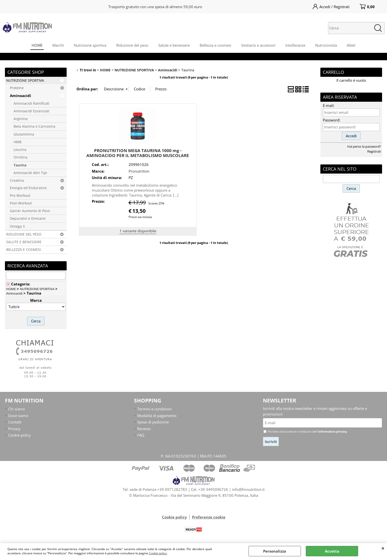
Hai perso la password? (364, 146)
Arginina (21, 119)
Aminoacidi (20, 95)
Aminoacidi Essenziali (31, 111)
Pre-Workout (20, 195)
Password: (331, 120)
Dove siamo (18, 415)
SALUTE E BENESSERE (23, 242)
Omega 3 (17, 226)
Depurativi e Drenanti (28, 218)
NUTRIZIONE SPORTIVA (25, 80)
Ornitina (20, 157)
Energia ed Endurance (28, 188)
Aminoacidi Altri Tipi (30, 173)
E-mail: (328, 105)
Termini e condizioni (154, 408)
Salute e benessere (174, 45)
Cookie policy (158, 553)
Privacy (14, 428)
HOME (37, 45)
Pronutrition (139, 171)
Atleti (351, 45)
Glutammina (24, 134)
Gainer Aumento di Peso (30, 211)
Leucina (20, 149)
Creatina (17, 180)
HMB (17, 142)
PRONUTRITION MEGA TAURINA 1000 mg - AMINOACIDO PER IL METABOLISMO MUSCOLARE (137, 153)
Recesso (144, 428)
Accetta (332, 551)
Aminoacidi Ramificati (31, 103)
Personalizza (274, 551)
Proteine (17, 88)
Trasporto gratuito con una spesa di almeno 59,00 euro (155, 6)
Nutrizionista (326, 45)
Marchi (58, 45)
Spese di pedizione (153, 421)
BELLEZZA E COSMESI (23, 249)
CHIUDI (383, 548)
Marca (36, 300)
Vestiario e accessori (258, 45)
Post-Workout (21, 203)
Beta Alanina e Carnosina (34, 126)
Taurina (20, 165)
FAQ (140, 435)
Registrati (374, 151)
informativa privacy (332, 431)
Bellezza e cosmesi (215, 45)
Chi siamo (16, 408)
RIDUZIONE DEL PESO (23, 234)
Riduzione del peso (132, 45)
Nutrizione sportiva (90, 45)
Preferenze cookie (208, 517)
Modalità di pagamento (156, 415)
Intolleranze (295, 45)
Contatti (14, 421)
